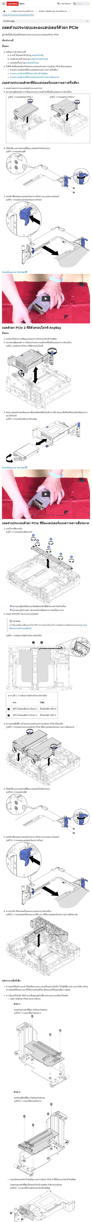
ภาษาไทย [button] (63, 4)
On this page (9, 21)
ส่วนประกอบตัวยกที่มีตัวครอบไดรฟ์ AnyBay (29, 73)
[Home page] (4, 11)
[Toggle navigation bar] (4, 4)
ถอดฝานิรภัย (37, 55)
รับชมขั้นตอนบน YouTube (14, 272)
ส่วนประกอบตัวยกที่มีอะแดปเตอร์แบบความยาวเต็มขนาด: (34, 77)
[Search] (81, 4)
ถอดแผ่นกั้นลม (31, 63)
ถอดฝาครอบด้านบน (38, 59)
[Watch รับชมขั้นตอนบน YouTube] (46, 298)
